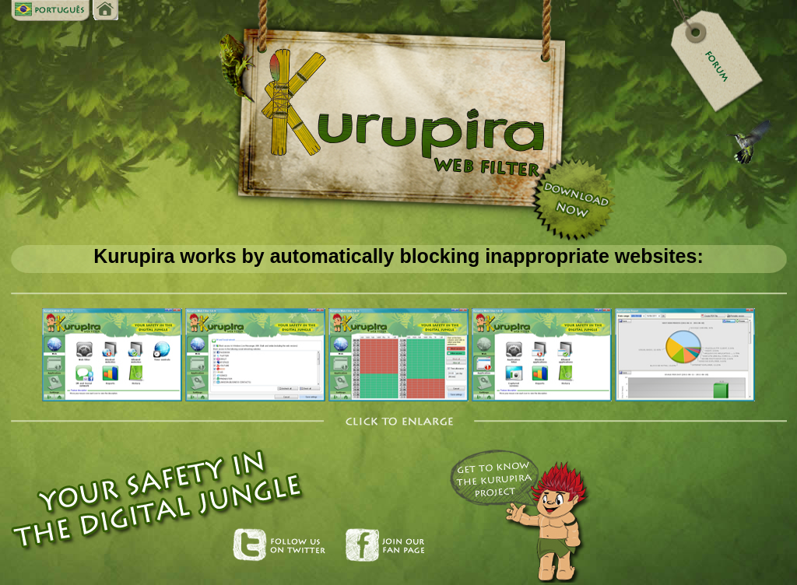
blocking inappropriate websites (548, 256)
